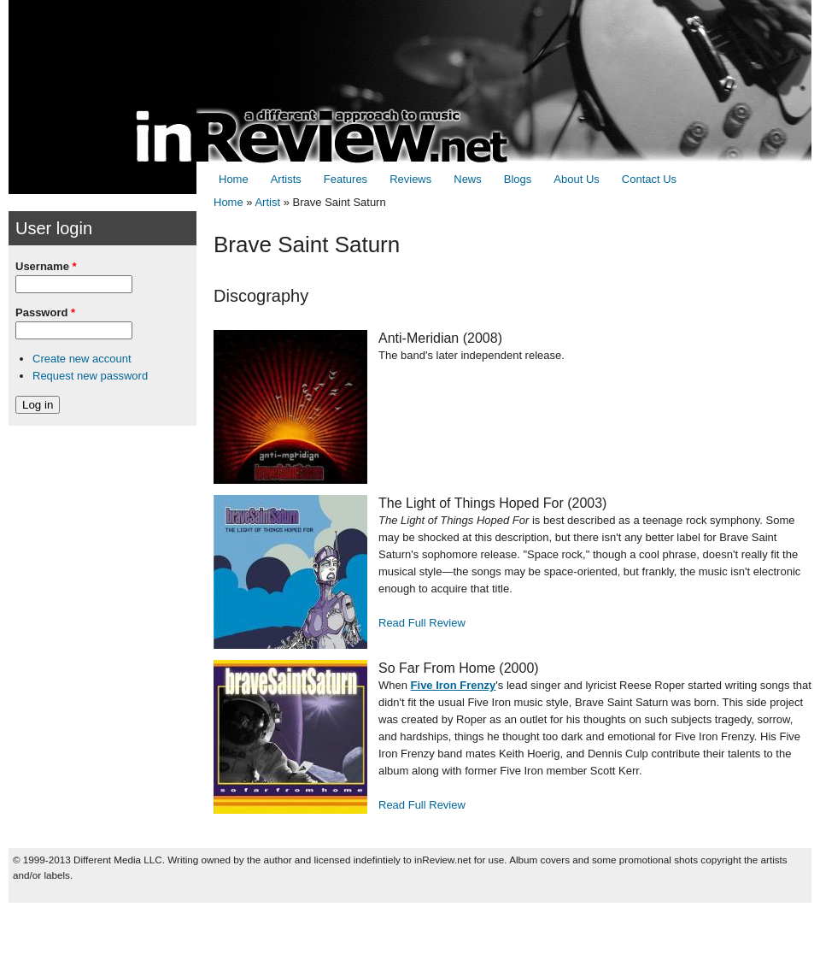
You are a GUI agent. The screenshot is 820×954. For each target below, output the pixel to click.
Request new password (90, 375)
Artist (267, 202)
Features (345, 179)
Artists (286, 179)
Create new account (82, 358)
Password (45, 312)
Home (234, 179)
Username (46, 266)
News (468, 179)
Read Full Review (422, 622)
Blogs (518, 179)
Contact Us (649, 179)
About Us (576, 179)
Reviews (410, 179)
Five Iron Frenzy (453, 685)
